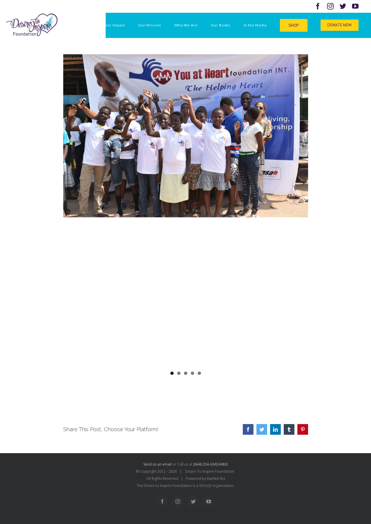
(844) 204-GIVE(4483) (210, 464)
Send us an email (157, 464)
